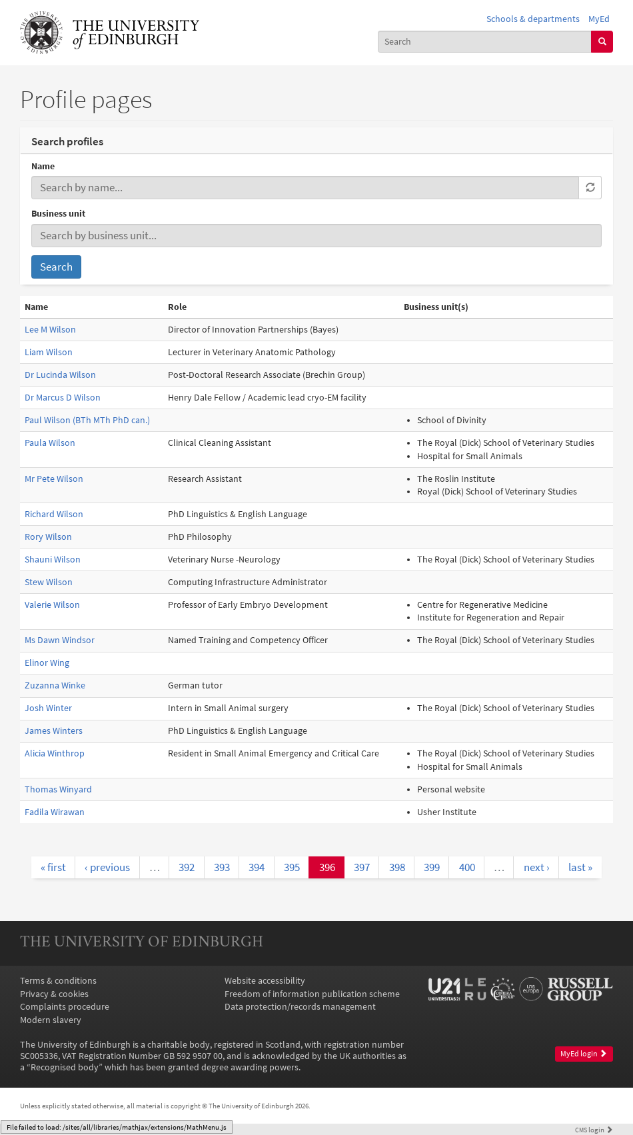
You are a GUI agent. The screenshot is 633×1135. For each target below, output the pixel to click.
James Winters (54, 730)
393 (222, 867)
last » (580, 867)
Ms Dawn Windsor (60, 640)
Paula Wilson (50, 443)
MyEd (599, 19)
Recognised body (65, 1067)
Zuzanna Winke (55, 685)
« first (53, 867)
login (594, 1129)
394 (257, 867)
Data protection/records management (300, 1006)
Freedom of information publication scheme (312, 994)
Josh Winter (48, 708)
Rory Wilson (48, 537)
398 (397, 867)
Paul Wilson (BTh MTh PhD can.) (87, 420)
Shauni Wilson (53, 559)
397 (362, 867)
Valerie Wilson (52, 604)
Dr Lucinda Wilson (60, 375)
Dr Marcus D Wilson (63, 397)
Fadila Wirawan (55, 812)
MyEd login (583, 1053)
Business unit (58, 213)
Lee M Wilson (50, 329)
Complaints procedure (64, 1006)
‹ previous (107, 867)
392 (187, 867)
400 (467, 867)
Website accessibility (265, 980)
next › (537, 867)
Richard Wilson (54, 514)
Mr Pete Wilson (54, 479)
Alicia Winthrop (55, 753)
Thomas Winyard (58, 789)
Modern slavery (50, 1020)
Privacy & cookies (54, 994)
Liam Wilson (49, 352)
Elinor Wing (47, 662)
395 (292, 867)
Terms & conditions (58, 980)
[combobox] (485, 42)
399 (432, 867)
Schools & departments (533, 19)
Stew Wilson (49, 582)
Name (43, 166)
